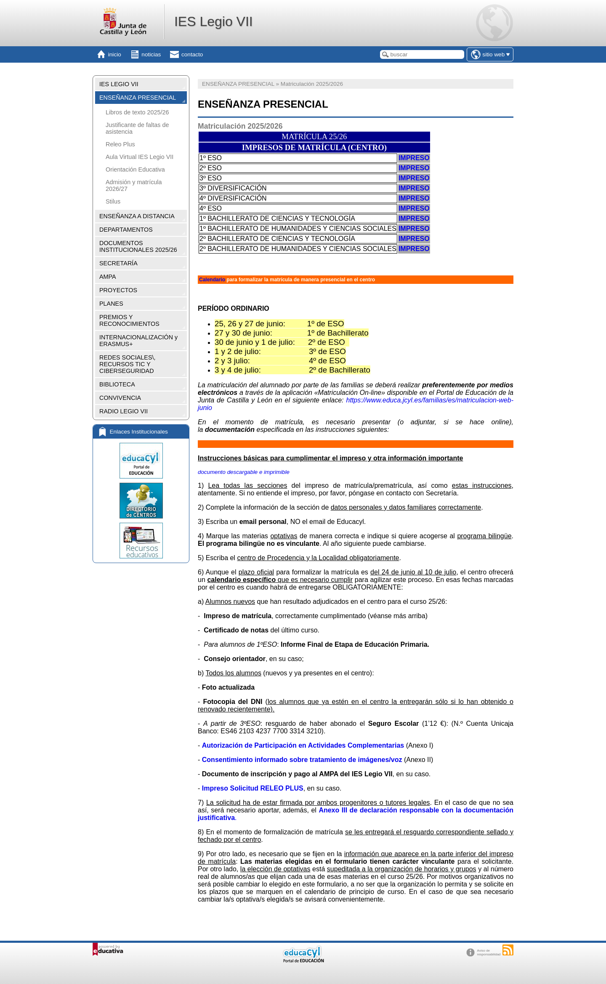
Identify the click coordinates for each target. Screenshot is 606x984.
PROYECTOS (118, 290)
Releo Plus (120, 144)
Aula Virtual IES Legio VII (139, 156)
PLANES (111, 303)
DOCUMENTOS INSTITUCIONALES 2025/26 (138, 246)
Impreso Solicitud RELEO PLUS (252, 788)
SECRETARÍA (118, 263)
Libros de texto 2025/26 (137, 112)
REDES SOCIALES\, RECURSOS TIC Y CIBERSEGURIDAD (127, 364)
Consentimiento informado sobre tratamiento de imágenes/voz (302, 759)
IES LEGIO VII (118, 84)
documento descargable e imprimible (244, 472)
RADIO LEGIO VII (123, 411)
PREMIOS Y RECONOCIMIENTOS (129, 320)
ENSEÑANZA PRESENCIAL (137, 97)
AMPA (107, 276)
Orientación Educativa (135, 169)
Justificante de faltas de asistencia (137, 128)
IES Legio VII (213, 21)
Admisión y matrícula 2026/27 (134, 185)
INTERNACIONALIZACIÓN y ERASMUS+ (138, 340)
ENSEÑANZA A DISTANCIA (137, 216)
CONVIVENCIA (120, 397)
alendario (214, 280)
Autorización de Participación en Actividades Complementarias (303, 745)
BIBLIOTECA (117, 384)
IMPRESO (414, 157)
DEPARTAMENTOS (126, 229)
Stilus (113, 201)
